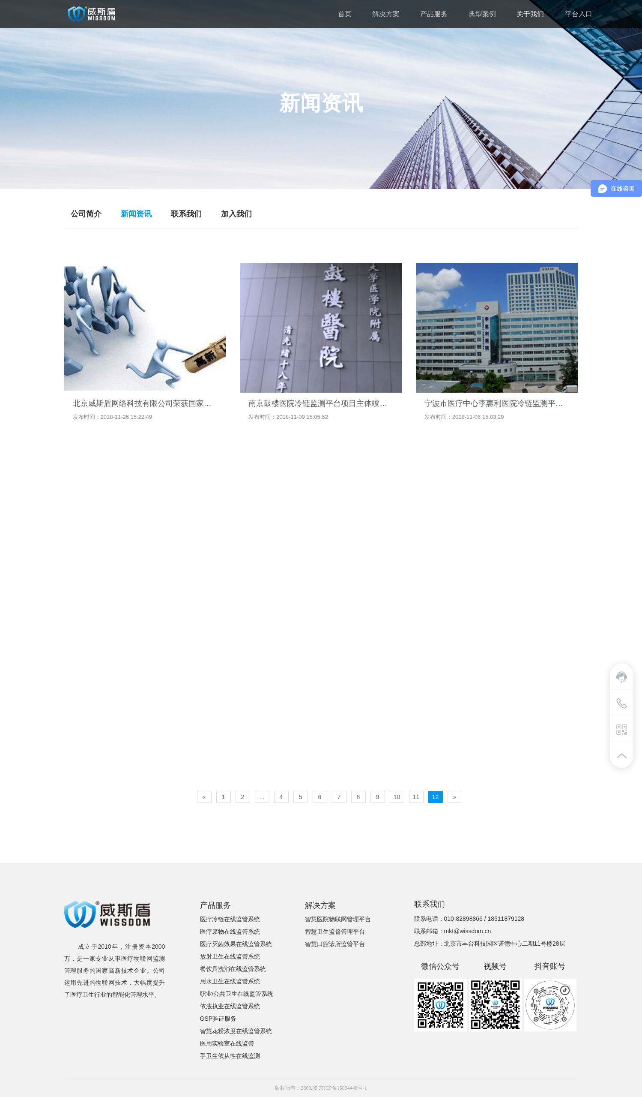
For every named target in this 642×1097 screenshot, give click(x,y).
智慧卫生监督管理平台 (335, 931)
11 (416, 796)
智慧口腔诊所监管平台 (335, 944)
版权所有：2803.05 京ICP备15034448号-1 (321, 1088)
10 (397, 796)
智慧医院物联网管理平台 (338, 919)
